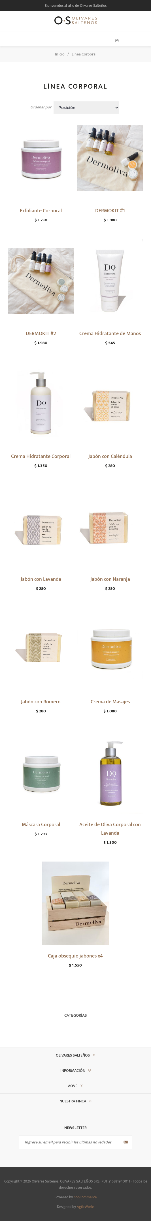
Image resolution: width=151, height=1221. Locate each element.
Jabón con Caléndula (110, 456)
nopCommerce (85, 1197)
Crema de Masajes (110, 702)
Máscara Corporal (41, 825)
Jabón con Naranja (110, 579)
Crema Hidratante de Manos (110, 333)
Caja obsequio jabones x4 (75, 956)
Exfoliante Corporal (41, 211)
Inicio (60, 54)
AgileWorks (85, 1207)
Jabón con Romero (41, 702)
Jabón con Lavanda (41, 579)
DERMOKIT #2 (41, 333)
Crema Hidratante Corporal (41, 456)
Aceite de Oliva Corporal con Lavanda (110, 829)
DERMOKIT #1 (110, 211)
